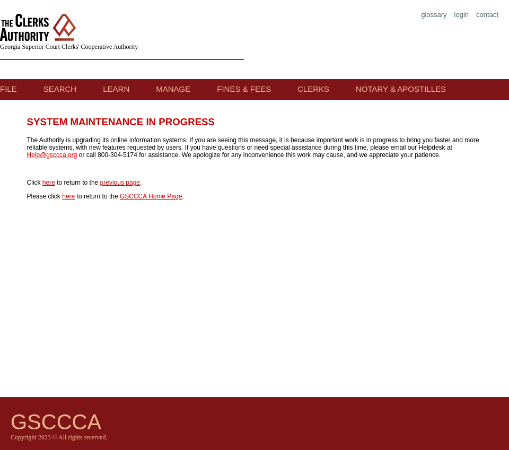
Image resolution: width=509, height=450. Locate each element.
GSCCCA (56, 422)
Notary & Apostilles (401, 88)
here (48, 182)
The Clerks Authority (40, 28)
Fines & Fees (244, 88)
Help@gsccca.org (52, 155)
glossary (433, 15)
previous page (120, 182)
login (461, 15)
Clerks (313, 88)
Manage (173, 88)
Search (60, 88)
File (8, 88)
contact (487, 15)
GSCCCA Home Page (151, 196)
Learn (116, 88)
